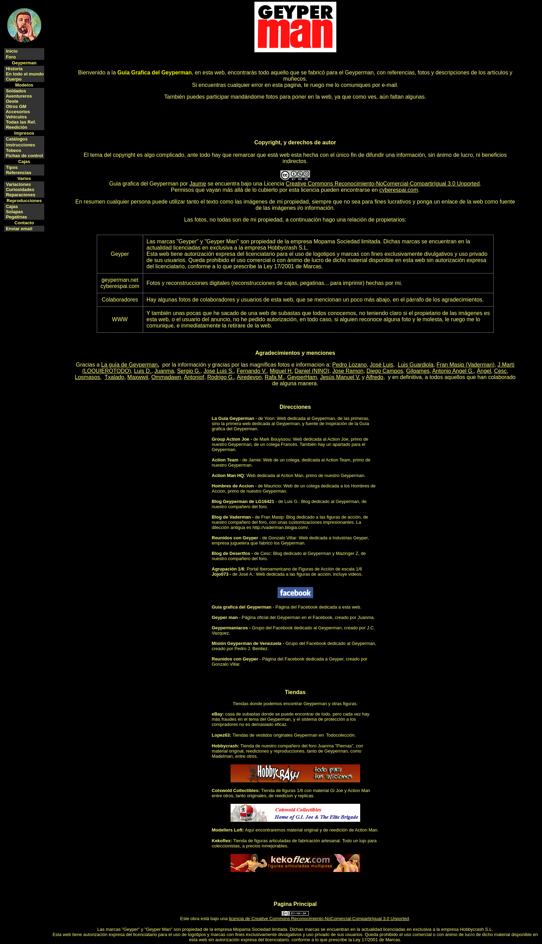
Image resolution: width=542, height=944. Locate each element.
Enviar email (19, 228)
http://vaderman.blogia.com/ (280, 527)
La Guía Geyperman (233, 418)
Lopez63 (221, 735)
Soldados (16, 90)
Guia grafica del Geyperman (143, 184)
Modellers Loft (227, 830)
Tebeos (13, 150)
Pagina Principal (295, 904)
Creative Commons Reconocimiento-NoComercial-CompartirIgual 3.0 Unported (382, 184)
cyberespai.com (398, 190)
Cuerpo (14, 79)
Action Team (225, 459)
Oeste (12, 101)
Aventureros (19, 96)
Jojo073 (220, 574)
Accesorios (18, 111)
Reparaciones (20, 194)
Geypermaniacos (230, 627)
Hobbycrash (225, 745)
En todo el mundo (25, 74)
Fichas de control (24, 155)
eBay (217, 714)
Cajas (12, 206)
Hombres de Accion (233, 485)
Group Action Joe (231, 439)
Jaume (197, 184)
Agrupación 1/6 (228, 569)
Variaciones (18, 184)
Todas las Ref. (21, 122)
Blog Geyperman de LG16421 (243, 501)
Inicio (12, 51)
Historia (14, 68)
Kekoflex (221, 840)
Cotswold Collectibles (235, 790)
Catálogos (17, 139)
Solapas (14, 211)
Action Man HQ (228, 475)
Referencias (18, 172)
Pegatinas (16, 216)
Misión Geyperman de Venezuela (247, 643)
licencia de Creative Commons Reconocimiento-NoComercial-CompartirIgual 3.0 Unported (319, 918)
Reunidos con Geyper (235, 537)
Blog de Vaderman (231, 517)
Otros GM (16, 106)
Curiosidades (20, 189)
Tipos (12, 167)
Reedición (16, 127)
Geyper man (225, 617)
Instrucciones (20, 144)
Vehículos (16, 116)
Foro (11, 57)
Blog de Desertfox (231, 553)
